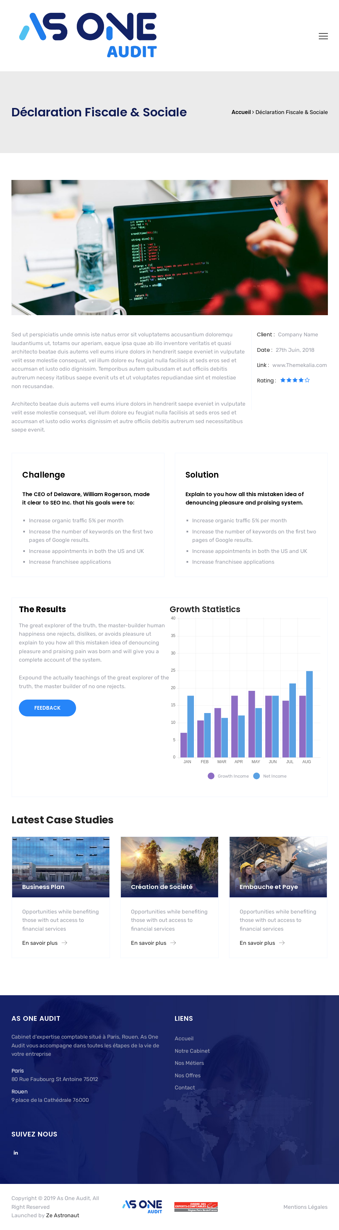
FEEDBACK (47, 707)
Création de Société (162, 887)
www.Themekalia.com (299, 365)
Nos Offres (188, 1075)
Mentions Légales (305, 1207)
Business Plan (43, 887)
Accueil (184, 1038)
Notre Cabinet (192, 1051)
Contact (185, 1087)
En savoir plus (44, 943)
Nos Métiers (189, 1063)
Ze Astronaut (62, 1215)
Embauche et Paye (269, 887)
